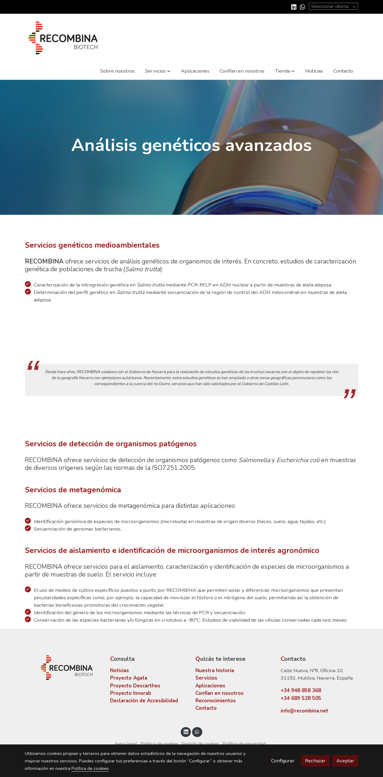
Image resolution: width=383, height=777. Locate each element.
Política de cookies (159, 744)
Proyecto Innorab (130, 693)
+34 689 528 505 (301, 698)
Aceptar (345, 760)
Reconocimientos (215, 700)
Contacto (206, 708)
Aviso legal (126, 744)
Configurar (282, 760)
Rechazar (315, 760)
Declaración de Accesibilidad (144, 700)
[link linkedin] (294, 7)
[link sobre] (63, 667)
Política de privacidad (244, 744)
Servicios (206, 678)
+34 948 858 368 (301, 690)
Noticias (119, 670)
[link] (63, 38)
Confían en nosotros (219, 693)
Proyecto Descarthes (135, 685)
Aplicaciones (210, 685)
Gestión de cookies (200, 744)
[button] (158, 71)
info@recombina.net (304, 710)
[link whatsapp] (302, 7)
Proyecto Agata (128, 678)
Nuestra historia (214, 670)
